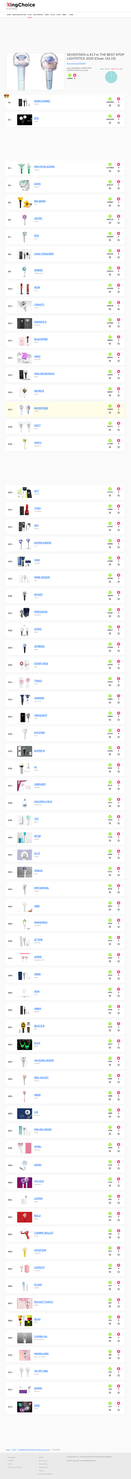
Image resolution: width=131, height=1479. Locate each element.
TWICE (38, 680)
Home (9, 15)
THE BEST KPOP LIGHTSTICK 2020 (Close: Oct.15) (34, 1450)
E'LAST (38, 1284)
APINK (38, 956)
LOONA (38, 1198)
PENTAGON (40, 611)
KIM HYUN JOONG (44, 166)
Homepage (11, 1457)
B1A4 (37, 1319)
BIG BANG (40, 201)
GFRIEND (39, 646)
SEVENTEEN (41, 408)
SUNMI (38, 1388)
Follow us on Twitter (14, 1467)
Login (71, 15)
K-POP (30, 15)
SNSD (37, 1095)
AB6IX (37, 1008)
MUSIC (47, 15)
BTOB (37, 836)
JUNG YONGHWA (44, 253)
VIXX (37, 560)
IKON (37, 287)
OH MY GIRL (41, 1371)
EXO (36, 235)
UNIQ (37, 356)
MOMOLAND (41, 1353)
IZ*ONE (38, 939)
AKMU (37, 1165)
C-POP (58, 15)
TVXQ (37, 508)
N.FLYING (39, 732)
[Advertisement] (65, 32)
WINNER (39, 698)
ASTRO (38, 218)
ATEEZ (38, 629)
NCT (36, 491)
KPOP (10, 1464)
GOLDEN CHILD (43, 801)
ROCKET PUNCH (43, 1302)
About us (41, 1471)
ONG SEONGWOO (44, 373)
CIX (36, 1112)
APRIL (37, 1146)
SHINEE (38, 270)
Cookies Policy (43, 1467)
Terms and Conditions (45, 1474)
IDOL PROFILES (38, 15)
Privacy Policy (43, 1464)
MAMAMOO (40, 922)
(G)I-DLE (39, 1181)
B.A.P (37, 1043)
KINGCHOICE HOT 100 (19, 15)
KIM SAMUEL (41, 887)
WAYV (38, 442)
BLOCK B (39, 1026)
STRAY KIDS (41, 663)
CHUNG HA (40, 1336)
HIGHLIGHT (40, 715)
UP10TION (40, 1250)
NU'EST (38, 594)
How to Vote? (43, 1461)
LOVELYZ (39, 1267)
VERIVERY (40, 784)
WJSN (37, 974)
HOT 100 (11, 1461)
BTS (36, 118)
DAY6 (37, 184)
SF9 (36, 525)
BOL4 (37, 1215)
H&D (37, 906)
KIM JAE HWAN (42, 1129)
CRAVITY (39, 304)
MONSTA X (40, 322)
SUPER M (39, 750)
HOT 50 (41, 1457)
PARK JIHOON (42, 577)
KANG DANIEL (42, 101)
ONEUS (38, 870)
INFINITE (39, 391)
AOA (37, 991)
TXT (36, 818)
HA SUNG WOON (44, 1060)
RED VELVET (41, 1077)
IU (35, 767)
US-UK (52, 15)
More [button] (64, 15)
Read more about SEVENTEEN (76, 64)
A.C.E (37, 853)
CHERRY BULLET (43, 1233)
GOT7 (37, 425)
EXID (37, 1405)
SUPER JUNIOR (42, 542)
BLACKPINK (41, 339)
